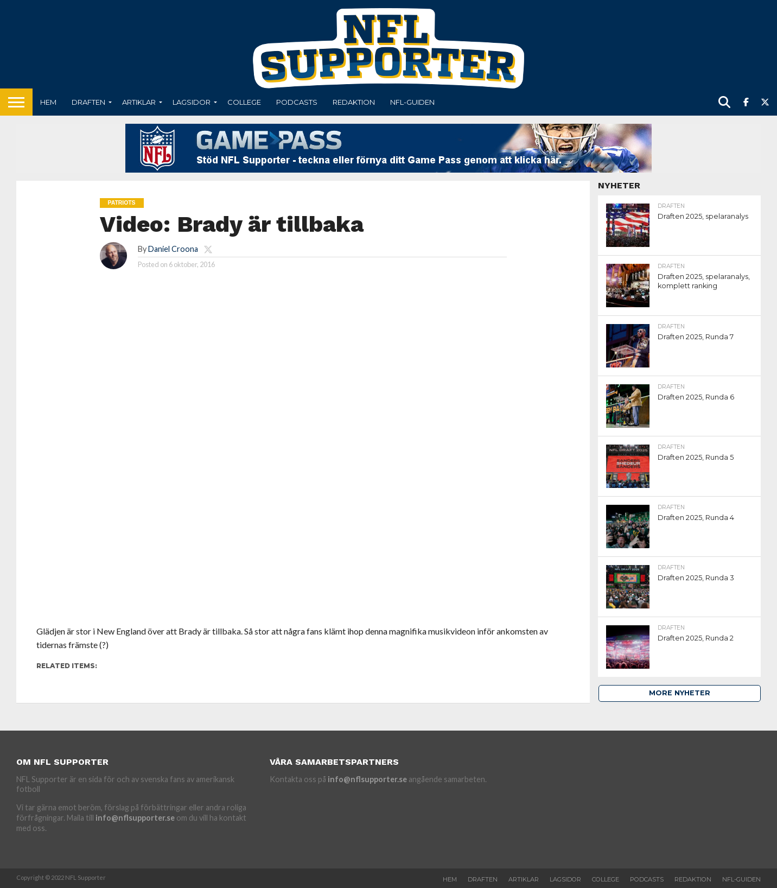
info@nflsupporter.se (135, 817)
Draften (88, 102)
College (244, 102)
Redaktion (354, 102)
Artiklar (139, 102)
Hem (48, 102)
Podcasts (296, 102)
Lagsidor (192, 102)
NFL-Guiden (412, 102)
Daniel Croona (173, 248)
